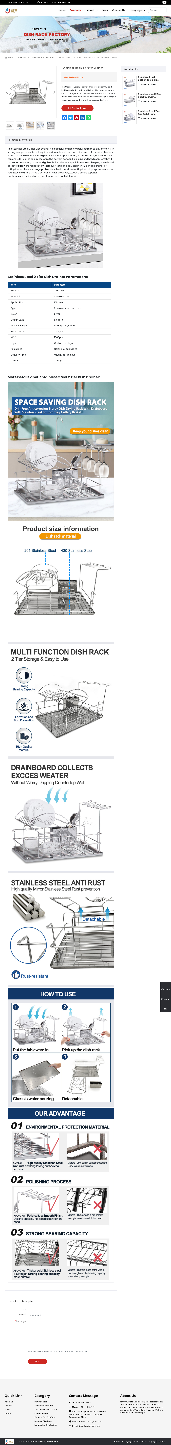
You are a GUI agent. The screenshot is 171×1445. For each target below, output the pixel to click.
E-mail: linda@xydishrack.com (84, 1426)
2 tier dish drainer (93, 165)
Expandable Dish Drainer (45, 1425)
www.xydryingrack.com (91, 1421)
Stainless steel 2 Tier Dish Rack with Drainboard (149, 95)
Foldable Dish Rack (43, 1421)
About (136, 1441)
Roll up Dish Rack (42, 1413)
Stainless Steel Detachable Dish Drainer (147, 78)
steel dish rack (73, 308)
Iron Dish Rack (40, 1402)
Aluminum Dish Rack (43, 1405)
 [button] (54, 92)
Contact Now (147, 84)
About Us (92, 9)
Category (126, 1441)
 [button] (7, 92)
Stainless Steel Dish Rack (42, 57)
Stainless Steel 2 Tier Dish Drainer (30, 148)
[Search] (157, 9)
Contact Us (118, 9)
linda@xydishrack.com (19, 2)
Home (62, 9)
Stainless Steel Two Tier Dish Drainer (149, 113)
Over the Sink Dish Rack (44, 1417)
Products (75, 9)
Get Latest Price (73, 77)
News (105, 9)
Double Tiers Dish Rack (69, 57)
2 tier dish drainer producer (53, 172)
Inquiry (8, 1413)
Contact (8, 1405)
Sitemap (161, 1441)
